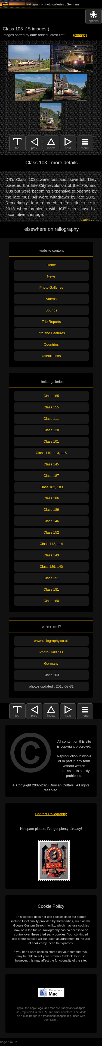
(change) (80, 35)
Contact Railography (51, 814)
